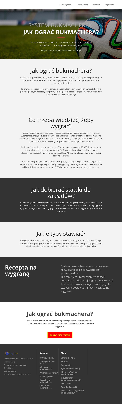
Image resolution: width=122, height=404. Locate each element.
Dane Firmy (83, 4)
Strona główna (66, 4)
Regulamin (109, 4)
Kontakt (96, 4)
